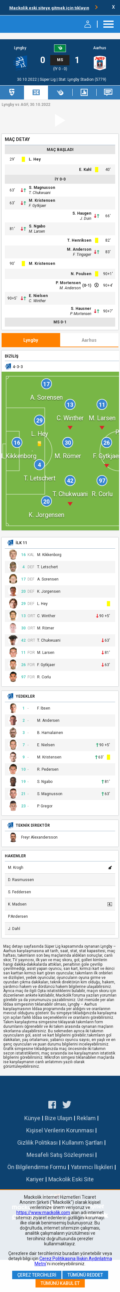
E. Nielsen (38, 295)
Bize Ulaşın (58, 1118)
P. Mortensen (68, 283)
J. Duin (85, 218)
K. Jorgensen (48, 592)
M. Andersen (48, 721)
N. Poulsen (81, 274)
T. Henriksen (79, 240)
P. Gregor (44, 806)
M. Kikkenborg (49, 555)
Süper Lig (48, 79)
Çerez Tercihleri (36, 1275)
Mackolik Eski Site (71, 1179)
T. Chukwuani (40, 193)
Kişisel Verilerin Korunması (60, 1130)
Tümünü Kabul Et (60, 1283)
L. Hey (35, 159)
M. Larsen (37, 231)
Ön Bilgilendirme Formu (36, 1167)
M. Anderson (79, 249)
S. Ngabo (37, 226)
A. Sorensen (48, 579)
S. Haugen (81, 213)
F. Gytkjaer (37, 205)
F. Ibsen (43, 708)
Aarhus (99, 48)
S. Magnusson (42, 187)
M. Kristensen (42, 200)
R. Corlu (44, 677)
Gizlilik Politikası (37, 1142)
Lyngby (20, 48)
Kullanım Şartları (82, 1142)
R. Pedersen (48, 769)
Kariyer (35, 1179)
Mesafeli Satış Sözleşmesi (60, 1154)
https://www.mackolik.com (43, 1212)
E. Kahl (85, 169)
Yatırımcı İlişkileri (92, 1167)
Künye (32, 1118)
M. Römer (45, 628)
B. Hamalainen (50, 733)
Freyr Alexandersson (39, 837)
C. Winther (37, 301)
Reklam (86, 1118)
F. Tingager (82, 254)
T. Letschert (47, 567)
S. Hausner (81, 308)
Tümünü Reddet (85, 1275)
